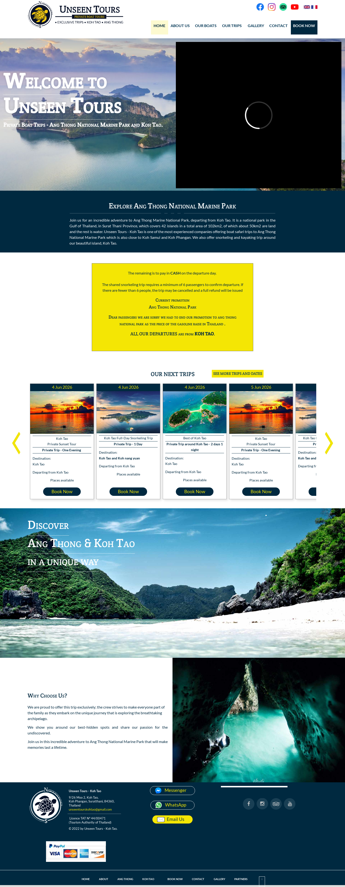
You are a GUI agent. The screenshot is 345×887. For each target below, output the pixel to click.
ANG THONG (122, 879)
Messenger (176, 790)
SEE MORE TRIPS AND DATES (237, 373)
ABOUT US (180, 25)
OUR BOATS (206, 25)
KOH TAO (147, 879)
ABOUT (99, 879)
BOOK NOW (304, 25)
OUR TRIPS (232, 25)
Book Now (62, 491)
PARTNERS (245, 879)
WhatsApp (175, 804)
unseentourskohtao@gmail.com (90, 809)
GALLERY (256, 25)
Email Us (175, 819)
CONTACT (278, 25)
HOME (159, 25)
